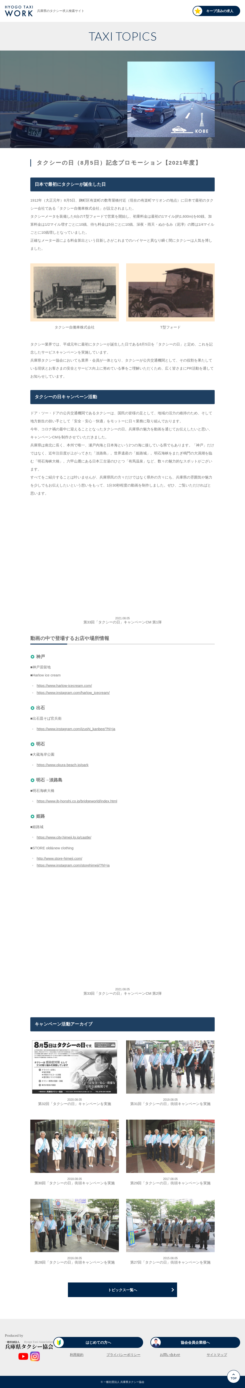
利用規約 (76, 1355)
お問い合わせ (170, 1355)
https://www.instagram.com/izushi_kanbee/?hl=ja (76, 730)
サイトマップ (217, 1355)
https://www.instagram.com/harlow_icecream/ (73, 694)
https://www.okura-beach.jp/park (62, 766)
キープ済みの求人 (219, 11)
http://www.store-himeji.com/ (59, 860)
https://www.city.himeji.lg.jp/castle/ (64, 838)
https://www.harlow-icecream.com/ (64, 687)
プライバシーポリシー (123, 1355)
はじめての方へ (98, 1342)
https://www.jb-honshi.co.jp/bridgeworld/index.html (77, 802)
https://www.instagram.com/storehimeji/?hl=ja (73, 867)
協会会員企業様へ (195, 1342)
